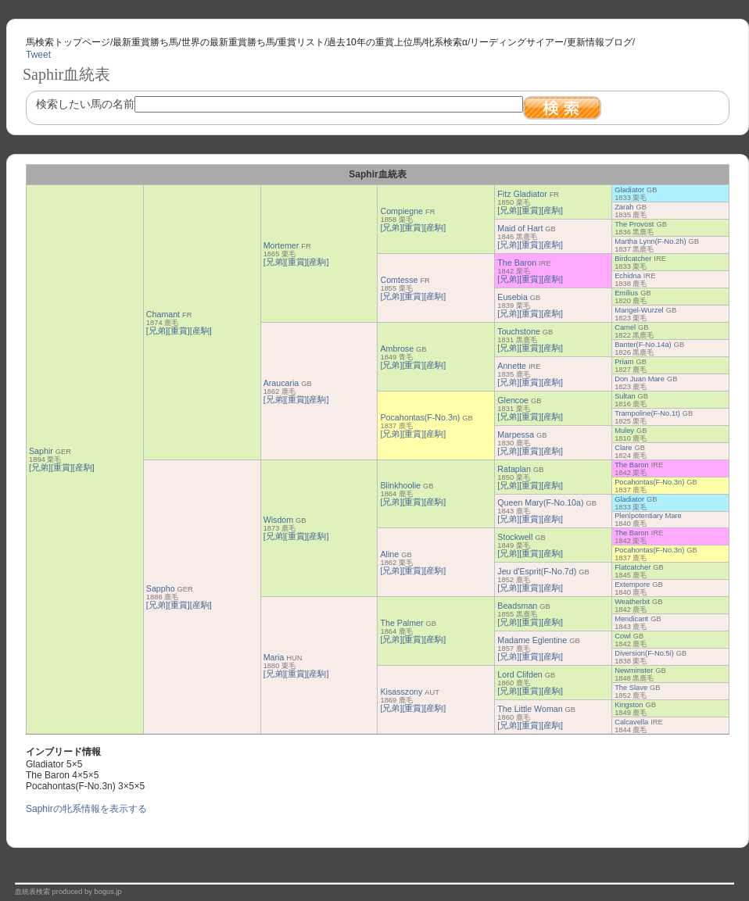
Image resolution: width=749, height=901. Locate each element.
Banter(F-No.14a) (643, 345)
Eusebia (512, 297)
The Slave (631, 688)
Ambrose (397, 348)
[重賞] (62, 467)
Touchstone (518, 331)
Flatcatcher (632, 567)
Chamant (163, 314)
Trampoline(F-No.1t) (647, 413)
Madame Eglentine (532, 640)
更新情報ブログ (600, 42)
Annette (511, 365)
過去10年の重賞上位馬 (374, 42)
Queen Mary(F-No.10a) (540, 502)
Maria (274, 657)
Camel (625, 327)
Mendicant (631, 619)
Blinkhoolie (400, 485)
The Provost (634, 224)
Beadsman (517, 605)
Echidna (628, 276)
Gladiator (629, 190)
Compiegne (401, 211)
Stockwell (514, 537)
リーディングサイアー (517, 42)
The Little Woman (529, 708)
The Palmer (401, 622)
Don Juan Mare (640, 379)
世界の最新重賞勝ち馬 (228, 42)
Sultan (625, 396)
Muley (624, 430)
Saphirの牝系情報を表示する (86, 808)
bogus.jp (108, 892)
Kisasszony (401, 691)
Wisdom (278, 519)
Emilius (626, 293)
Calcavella (631, 722)
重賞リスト (301, 42)
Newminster (634, 670)
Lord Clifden (519, 674)
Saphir (41, 451)
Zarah (624, 207)
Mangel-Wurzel (639, 310)
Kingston (629, 705)
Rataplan (514, 469)
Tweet (38, 54)
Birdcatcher (633, 259)
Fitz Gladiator (522, 193)
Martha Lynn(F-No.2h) (650, 241)
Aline (389, 554)
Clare (623, 448)
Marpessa (515, 434)
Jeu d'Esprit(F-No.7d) (536, 571)
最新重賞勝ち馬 (145, 42)
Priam (624, 362)
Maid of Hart (520, 228)
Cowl (623, 636)
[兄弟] (40, 467)
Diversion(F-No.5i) (644, 653)
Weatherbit (632, 602)
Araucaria (281, 383)
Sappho (160, 588)
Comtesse (399, 279)
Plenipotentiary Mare (648, 516)
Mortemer (281, 245)
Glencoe (513, 400)
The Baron (516, 262)
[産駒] (84, 467)
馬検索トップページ (68, 42)
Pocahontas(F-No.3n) (420, 417)
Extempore (632, 584)
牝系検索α (446, 42)
